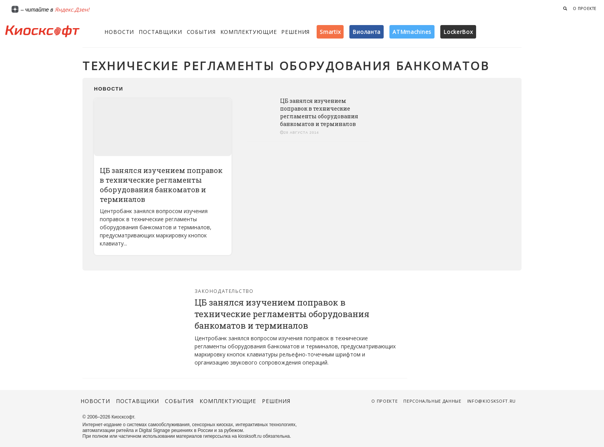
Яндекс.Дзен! (72, 9)
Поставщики (160, 31)
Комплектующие (248, 31)
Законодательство (224, 291)
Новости (119, 31)
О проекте (585, 8)
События (201, 31)
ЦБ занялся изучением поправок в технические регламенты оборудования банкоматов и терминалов (161, 185)
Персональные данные (432, 401)
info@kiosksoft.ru (491, 401)
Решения (295, 31)
